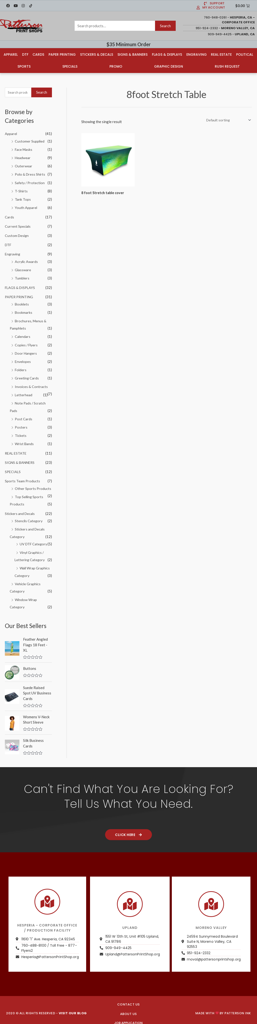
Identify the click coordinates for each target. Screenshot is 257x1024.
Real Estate (221, 54)
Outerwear (24, 165)
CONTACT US (128, 998)
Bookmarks (24, 309)
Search (165, 26)
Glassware (23, 267)
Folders (21, 366)
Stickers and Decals (20, 508)
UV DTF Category (34, 538)
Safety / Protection (30, 181)
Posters (21, 423)
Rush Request (227, 65)
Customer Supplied (30, 140)
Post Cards (24, 414)
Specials (69, 65)
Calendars (23, 333)
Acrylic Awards (27, 259)
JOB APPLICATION (128, 1016)
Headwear (23, 157)
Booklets (22, 301)
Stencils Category (29, 515)
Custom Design (17, 234)
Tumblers (22, 276)
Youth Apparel (26, 206)
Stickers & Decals (96, 54)
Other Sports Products (33, 483)
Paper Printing (62, 54)
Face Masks (24, 148)
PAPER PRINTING (20, 294)
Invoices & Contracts (32, 382)
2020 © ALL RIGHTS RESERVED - (46, 1006)
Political (245, 54)
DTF (25, 54)
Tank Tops (23, 198)
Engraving (197, 54)
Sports (23, 65)
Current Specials (18, 224)
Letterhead (24, 391)
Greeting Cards (27, 374)
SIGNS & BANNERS (20, 457)
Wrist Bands (25, 439)
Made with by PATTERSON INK (223, 1006)
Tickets (21, 431)
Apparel (10, 54)
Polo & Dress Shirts (30, 173)
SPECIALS (13, 467)
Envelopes (23, 358)
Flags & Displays (167, 54)
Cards (38, 54)
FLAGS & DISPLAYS (21, 285)
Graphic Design (168, 65)
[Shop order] (227, 119)
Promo (115, 65)
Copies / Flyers (27, 341)
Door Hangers (26, 350)
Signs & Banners (132, 54)
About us (128, 1007)
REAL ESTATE (16, 448)
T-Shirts (21, 190)
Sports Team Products (22, 476)
